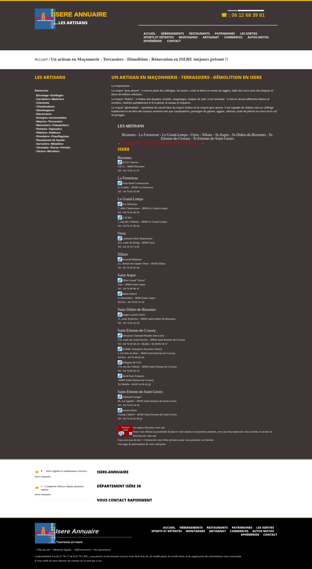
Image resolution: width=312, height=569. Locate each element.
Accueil (150, 33)
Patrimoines (225, 33)
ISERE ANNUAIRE (80, 14)
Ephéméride (153, 41)
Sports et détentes (159, 37)
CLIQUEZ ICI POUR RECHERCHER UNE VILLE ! (161, 143)
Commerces (233, 37)
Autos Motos (258, 37)
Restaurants (199, 33)
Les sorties (248, 33)
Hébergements (172, 33)
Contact (174, 41)
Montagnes (188, 37)
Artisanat (211, 37)
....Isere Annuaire (73, 531)
